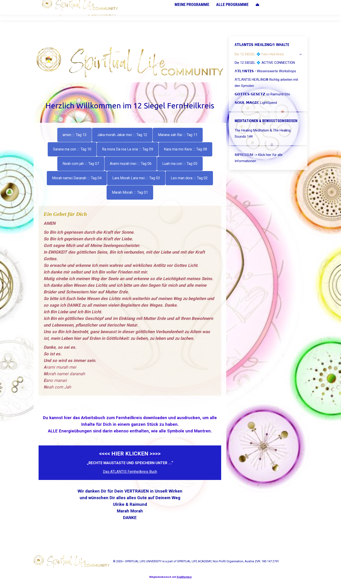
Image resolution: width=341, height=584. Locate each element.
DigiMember (184, 577)
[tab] (74, 135)
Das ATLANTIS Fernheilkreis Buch (130, 471)
